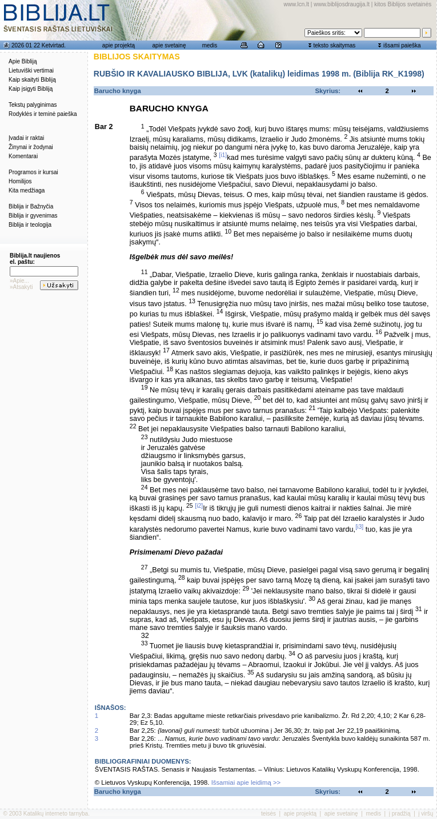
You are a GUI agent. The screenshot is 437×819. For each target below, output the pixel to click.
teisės (268, 813)
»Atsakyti (21, 287)
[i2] (199, 505)
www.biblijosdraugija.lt (342, 4)
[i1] (223, 154)
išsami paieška (402, 45)
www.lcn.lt (296, 4)
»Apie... (19, 281)
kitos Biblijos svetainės (402, 4)
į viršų (425, 813)
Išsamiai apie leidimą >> (246, 782)
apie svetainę (169, 45)
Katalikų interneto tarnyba (55, 813)
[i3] (359, 526)
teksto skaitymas (334, 45)
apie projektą (118, 45)
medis (210, 45)
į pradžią (400, 813)
